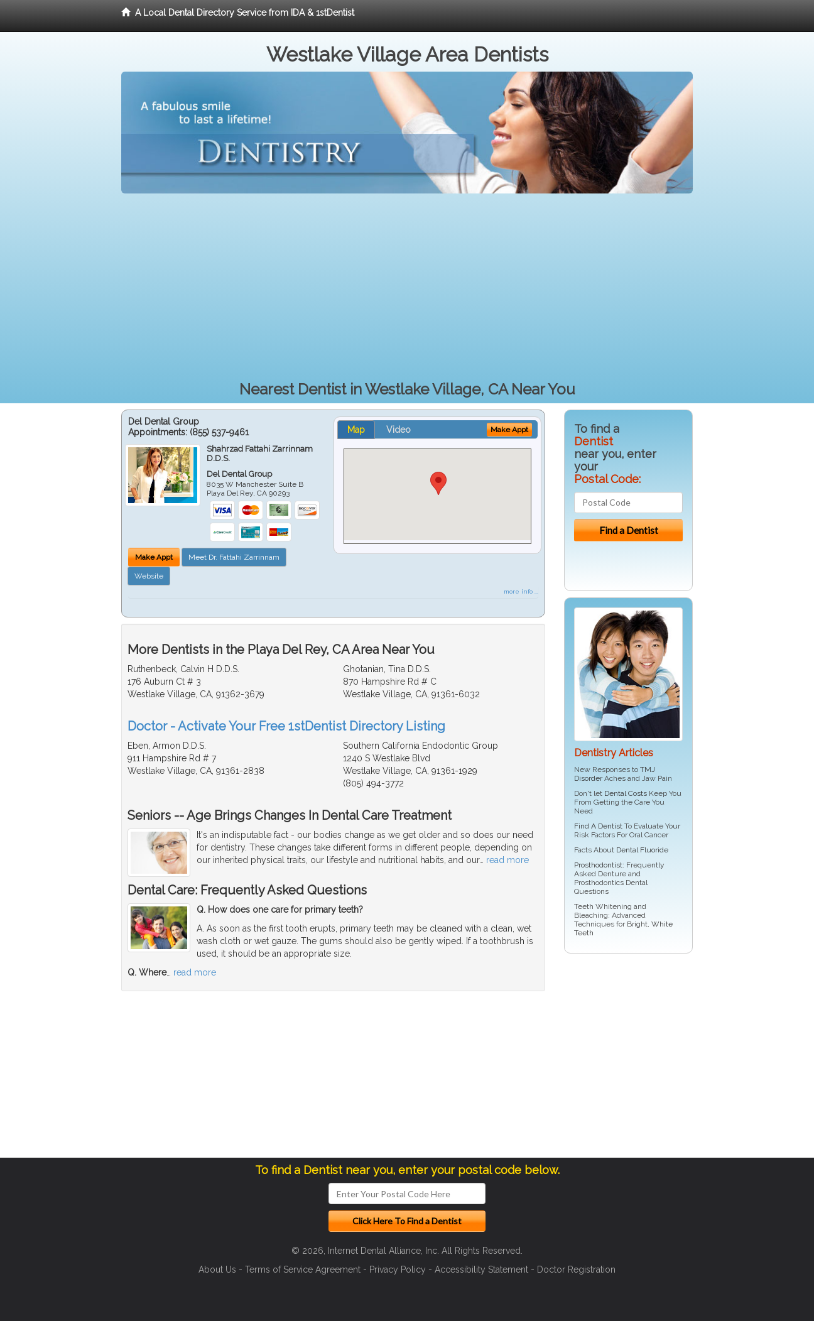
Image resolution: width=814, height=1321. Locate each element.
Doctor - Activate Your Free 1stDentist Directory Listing (286, 726)
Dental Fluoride (642, 849)
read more (507, 860)
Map (356, 430)
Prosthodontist (598, 865)
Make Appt (154, 557)
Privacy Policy (397, 1269)
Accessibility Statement (481, 1269)
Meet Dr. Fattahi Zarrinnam (233, 557)
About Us (217, 1269)
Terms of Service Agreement (303, 1269)
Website (148, 576)
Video (398, 430)
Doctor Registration (576, 1269)
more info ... (521, 591)
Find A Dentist (598, 826)
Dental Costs (625, 793)
